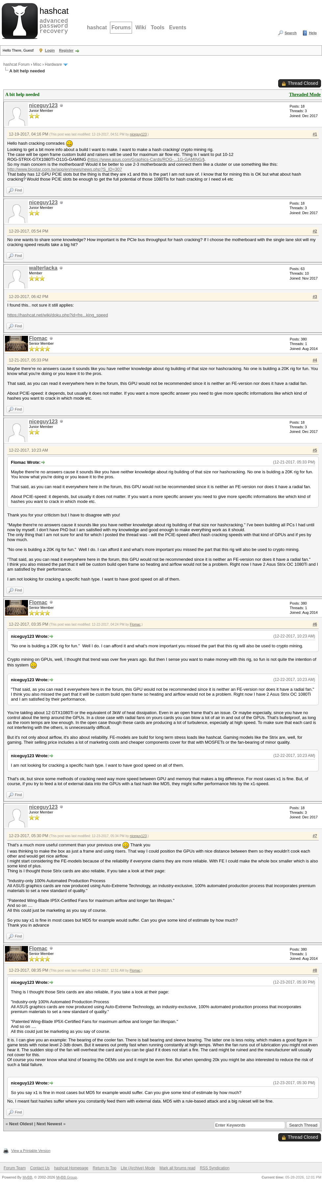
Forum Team (15, 1168)
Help (313, 33)
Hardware (53, 64)
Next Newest (49, 1123)
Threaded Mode (305, 94)
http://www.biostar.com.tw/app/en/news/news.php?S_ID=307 (64, 169)
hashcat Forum (16, 64)
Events (177, 27)
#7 (315, 836)
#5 (315, 450)
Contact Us (39, 1168)
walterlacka (43, 268)
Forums (121, 27)
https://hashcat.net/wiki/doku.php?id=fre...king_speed (57, 314)
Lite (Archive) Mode (138, 1168)
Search (290, 33)
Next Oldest (21, 1123)
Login (50, 50)
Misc (37, 64)
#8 (315, 970)
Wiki (140, 27)
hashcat (97, 27)
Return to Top (105, 1168)
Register (66, 50)
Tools (157, 27)
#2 (315, 231)
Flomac (38, 338)
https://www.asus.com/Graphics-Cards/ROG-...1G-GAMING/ (146, 159)
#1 (315, 134)
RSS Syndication (214, 1168)
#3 (315, 296)
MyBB (27, 1177)
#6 (315, 624)
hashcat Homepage (71, 1168)
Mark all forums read (177, 1168)
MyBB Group (66, 1177)
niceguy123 (43, 105)
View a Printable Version (30, 1151)
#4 (315, 360)
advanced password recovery (53, 20)
